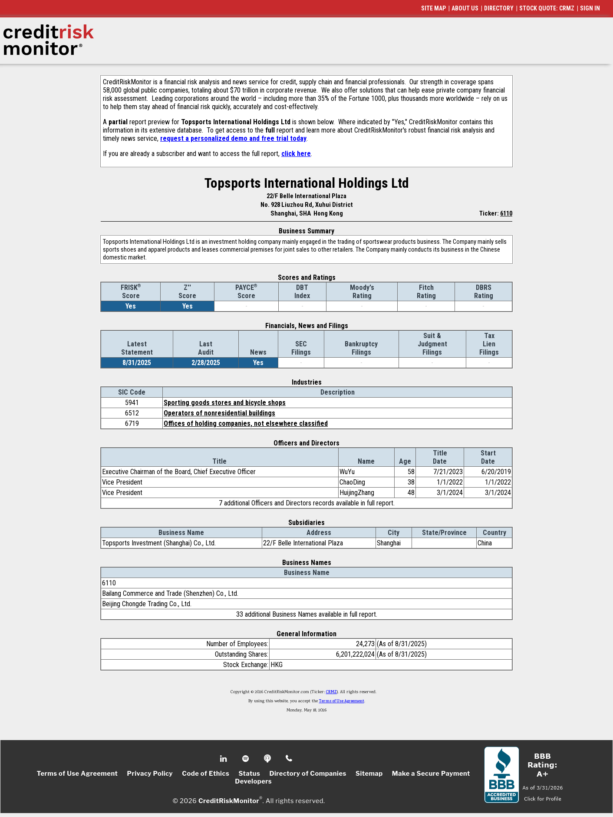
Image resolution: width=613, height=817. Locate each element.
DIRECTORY (499, 8)
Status (249, 773)
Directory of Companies (307, 773)
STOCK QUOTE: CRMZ (546, 8)
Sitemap (369, 773)
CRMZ (331, 692)
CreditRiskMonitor (228, 800)
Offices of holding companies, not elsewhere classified (246, 423)
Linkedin (224, 759)
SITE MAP (433, 8)
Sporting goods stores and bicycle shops (225, 403)
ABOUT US (465, 8)
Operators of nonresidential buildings (219, 413)
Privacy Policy (150, 773)
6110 (506, 213)
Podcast (268, 759)
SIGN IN (590, 8)
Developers (253, 781)
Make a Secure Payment (431, 773)
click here (296, 153)
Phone (289, 759)
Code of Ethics (205, 773)
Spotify (246, 759)
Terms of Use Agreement (341, 701)
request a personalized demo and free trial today (233, 138)
